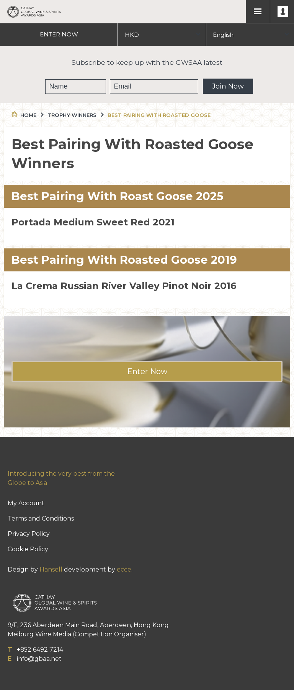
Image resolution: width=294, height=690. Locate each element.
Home (26, 115)
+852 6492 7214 (40, 649)
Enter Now (147, 371)
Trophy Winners (75, 115)
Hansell (50, 569)
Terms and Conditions (41, 518)
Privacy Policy (29, 533)
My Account (26, 503)
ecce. (124, 569)
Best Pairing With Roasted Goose (159, 115)
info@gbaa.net (39, 658)
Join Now (228, 86)
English (223, 34)
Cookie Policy (28, 549)
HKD (132, 34)
